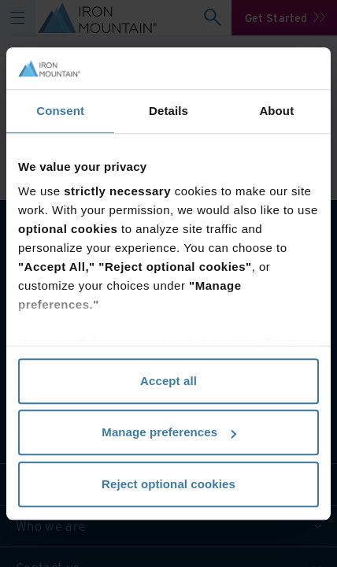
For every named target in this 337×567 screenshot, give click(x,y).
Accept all (168, 380)
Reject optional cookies (168, 484)
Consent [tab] (60, 110)
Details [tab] (168, 110)
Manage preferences (169, 432)
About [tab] (276, 110)
